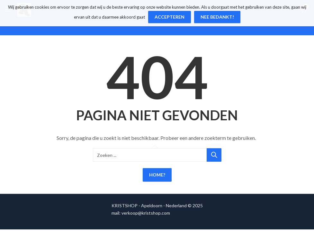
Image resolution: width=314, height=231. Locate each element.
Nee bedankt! (217, 17)
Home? (157, 174)
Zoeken (214, 155)
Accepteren (169, 17)
